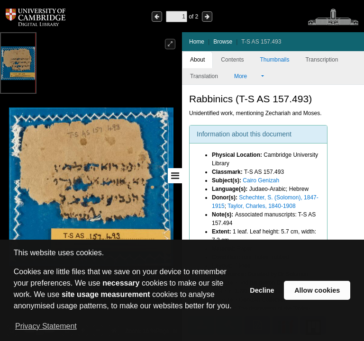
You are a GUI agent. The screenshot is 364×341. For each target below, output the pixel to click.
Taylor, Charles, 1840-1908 (261, 206)
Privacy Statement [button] (46, 326)
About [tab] (197, 59)
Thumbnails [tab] (274, 59)
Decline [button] (262, 290)
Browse (222, 41)
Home (196, 41)
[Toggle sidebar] (175, 175)
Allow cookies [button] (317, 290)
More (247, 76)
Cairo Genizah (261, 180)
